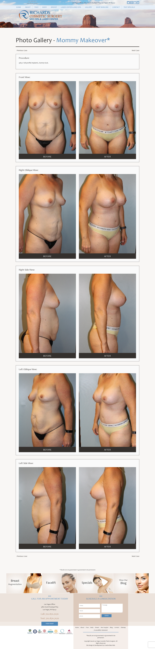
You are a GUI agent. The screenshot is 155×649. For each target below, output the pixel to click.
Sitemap (123, 627)
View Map (50, 624)
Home (18, 7)
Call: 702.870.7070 (50, 614)
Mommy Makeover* (83, 41)
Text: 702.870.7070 (49, 618)
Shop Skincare (102, 7)
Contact (116, 7)
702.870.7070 (32, 3)
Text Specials (129, 7)
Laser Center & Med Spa (71, 7)
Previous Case (22, 51)
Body (44, 7)
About (27, 7)
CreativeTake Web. (109, 645)
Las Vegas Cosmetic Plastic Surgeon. (105, 641)
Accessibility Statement (101, 630)
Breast (54, 7)
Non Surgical (104, 627)
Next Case (135, 51)
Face (36, 7)
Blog (111, 627)
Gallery (88, 7)
